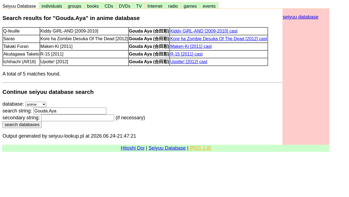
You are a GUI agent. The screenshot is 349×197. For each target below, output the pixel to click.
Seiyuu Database (20, 6)
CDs (109, 6)
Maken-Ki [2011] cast (191, 46)
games (190, 6)
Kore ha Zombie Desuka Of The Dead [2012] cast (218, 38)
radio (173, 6)
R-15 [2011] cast (186, 53)
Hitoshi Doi (133, 148)
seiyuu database (300, 17)
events (209, 6)
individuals (52, 6)
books (93, 6)
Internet (155, 6)
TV (139, 6)
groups (74, 6)
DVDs (124, 6)
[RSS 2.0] (200, 148)
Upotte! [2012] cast (188, 61)
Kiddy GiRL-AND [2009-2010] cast (203, 30)
